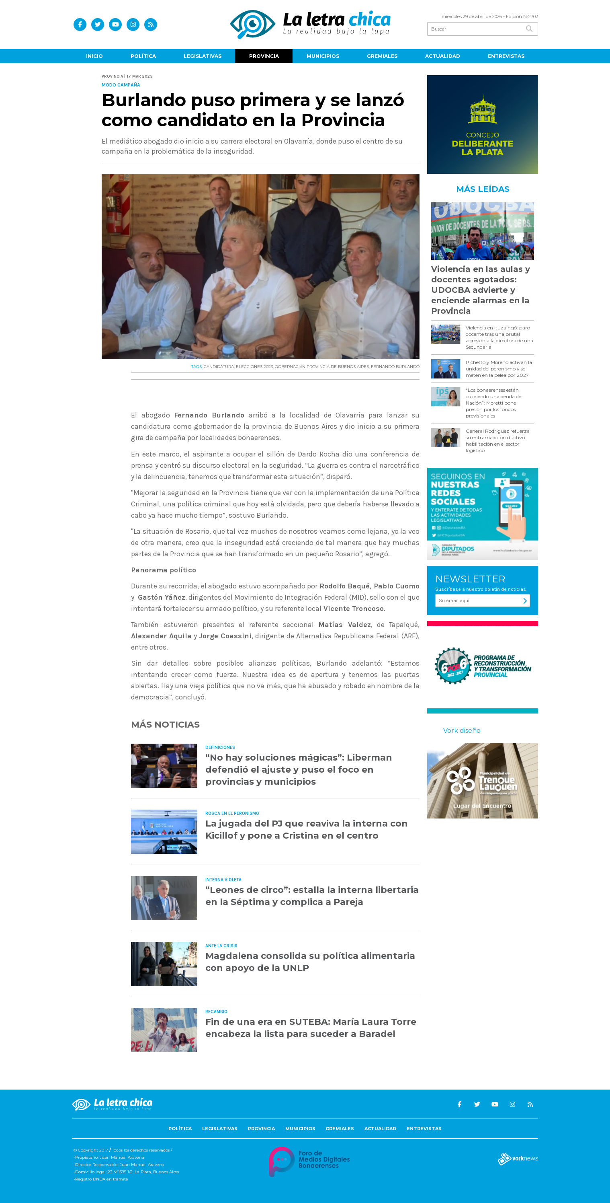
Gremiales (382, 56)
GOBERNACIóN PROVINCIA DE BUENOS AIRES (322, 366)
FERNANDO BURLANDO (395, 366)
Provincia (264, 56)
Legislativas (202, 56)
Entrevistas (506, 56)
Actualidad (442, 56)
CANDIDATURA (219, 366)
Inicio (94, 56)
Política (143, 56)
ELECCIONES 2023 (254, 366)
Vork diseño (462, 730)
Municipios (323, 56)
